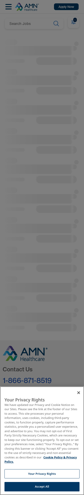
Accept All (42, 486)
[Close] (79, 393)
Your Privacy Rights (42, 474)
